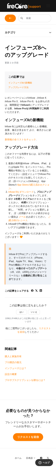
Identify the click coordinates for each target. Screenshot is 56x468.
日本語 (31, 458)
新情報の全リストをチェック (20, 139)
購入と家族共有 (13, 356)
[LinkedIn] (41, 291)
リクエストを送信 (28, 437)
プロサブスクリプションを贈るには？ (25, 380)
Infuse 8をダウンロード (21, 192)
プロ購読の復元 (13, 362)
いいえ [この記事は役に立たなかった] (34, 312)
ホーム (18, 458)
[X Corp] (36, 291)
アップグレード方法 (18, 87)
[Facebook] (32, 291)
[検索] (34, 18)
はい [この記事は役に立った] (21, 312)
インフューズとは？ (15, 368)
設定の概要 (11, 374)
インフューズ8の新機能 (20, 82)
